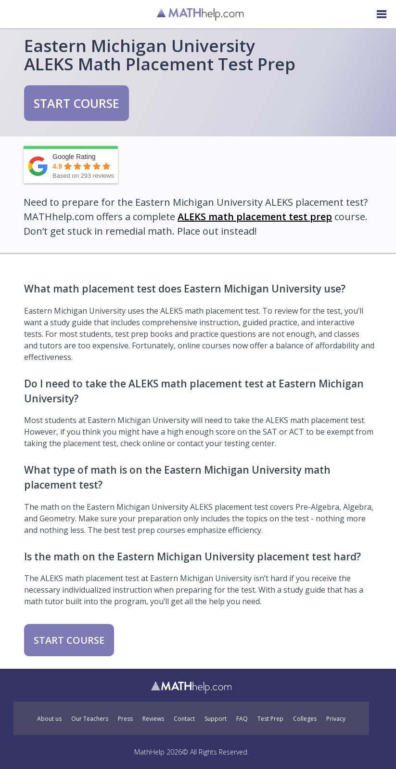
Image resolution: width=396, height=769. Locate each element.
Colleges (305, 719)
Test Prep (270, 719)
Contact (184, 719)
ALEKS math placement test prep (255, 216)
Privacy (335, 719)
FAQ (242, 719)
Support (215, 719)
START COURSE (76, 103)
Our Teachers (89, 719)
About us (49, 719)
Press (125, 719)
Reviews (153, 719)
